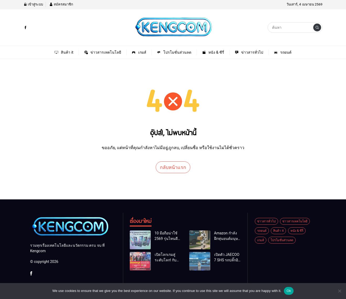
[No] (339, 291)
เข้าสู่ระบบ (33, 4)
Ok (288, 291)
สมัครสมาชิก (61, 4)
